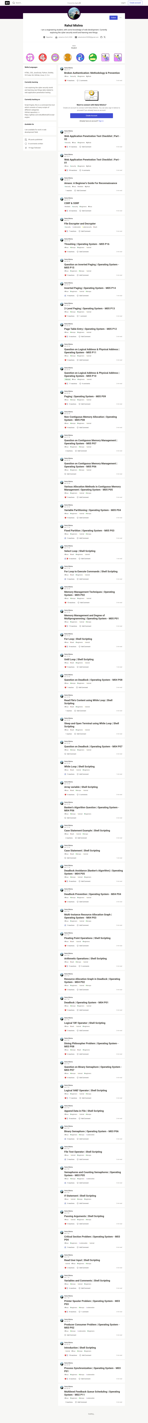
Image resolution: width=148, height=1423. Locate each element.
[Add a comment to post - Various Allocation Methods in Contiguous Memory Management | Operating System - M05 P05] (69, 497)
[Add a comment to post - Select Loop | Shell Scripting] (70, 558)
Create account (135, 3)
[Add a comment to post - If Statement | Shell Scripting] (69, 1203)
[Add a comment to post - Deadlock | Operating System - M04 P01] (69, 1010)
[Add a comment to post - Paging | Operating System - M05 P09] (70, 404)
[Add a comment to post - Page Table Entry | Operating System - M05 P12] (70, 336)
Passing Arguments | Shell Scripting (84, 1216)
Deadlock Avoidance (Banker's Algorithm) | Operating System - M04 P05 (93, 872)
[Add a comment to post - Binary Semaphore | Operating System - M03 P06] (69, 1139)
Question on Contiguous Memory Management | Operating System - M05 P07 (90, 442)
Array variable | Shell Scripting (81, 787)
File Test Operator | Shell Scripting (83, 1151)
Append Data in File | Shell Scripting (84, 1110)
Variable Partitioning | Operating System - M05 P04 (92, 510)
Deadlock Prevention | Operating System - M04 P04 (92, 894)
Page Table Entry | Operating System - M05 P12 (90, 328)
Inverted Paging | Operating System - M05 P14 (90, 288)
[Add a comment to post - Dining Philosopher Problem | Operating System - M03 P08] (69, 1054)
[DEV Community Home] (7, 3)
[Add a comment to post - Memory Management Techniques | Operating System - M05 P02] (69, 602)
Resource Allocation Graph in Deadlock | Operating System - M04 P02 (92, 981)
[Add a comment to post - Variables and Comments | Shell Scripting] (70, 1288)
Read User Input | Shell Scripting (82, 1260)
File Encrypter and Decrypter (80, 223)
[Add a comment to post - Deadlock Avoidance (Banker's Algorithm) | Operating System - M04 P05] (70, 881)
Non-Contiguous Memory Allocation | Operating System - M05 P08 (90, 418)
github (88, 76)
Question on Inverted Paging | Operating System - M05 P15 (91, 266)
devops (73, 247)
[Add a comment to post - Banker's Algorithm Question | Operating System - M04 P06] (70, 818)
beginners (81, 76)
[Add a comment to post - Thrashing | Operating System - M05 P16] (69, 252)
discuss (67, 379)
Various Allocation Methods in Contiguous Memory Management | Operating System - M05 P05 (92, 488)
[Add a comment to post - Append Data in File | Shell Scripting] (70, 1118)
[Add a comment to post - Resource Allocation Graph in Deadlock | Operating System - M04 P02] (69, 990)
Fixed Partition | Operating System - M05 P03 (89, 530)
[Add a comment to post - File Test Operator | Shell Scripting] (69, 1159)
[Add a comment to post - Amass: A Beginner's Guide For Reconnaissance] (68, 190)
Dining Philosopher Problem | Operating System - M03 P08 (91, 1045)
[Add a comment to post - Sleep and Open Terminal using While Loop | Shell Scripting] (68, 734)
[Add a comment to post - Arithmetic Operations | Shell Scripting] (70, 966)
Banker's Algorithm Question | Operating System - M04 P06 (91, 809)
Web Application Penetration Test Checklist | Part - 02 (92, 138)
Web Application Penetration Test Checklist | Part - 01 (92, 161)
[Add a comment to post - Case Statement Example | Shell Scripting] (68, 838)
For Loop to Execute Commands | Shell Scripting (90, 571)
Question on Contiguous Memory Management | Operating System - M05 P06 (90, 465)
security (73, 76)
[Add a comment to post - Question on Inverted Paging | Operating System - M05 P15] (69, 275)
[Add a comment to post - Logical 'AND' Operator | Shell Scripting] (70, 1098)
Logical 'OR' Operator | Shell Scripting (84, 1023)
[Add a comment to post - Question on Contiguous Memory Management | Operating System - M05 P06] (70, 474)
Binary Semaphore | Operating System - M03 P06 (91, 1131)
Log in (123, 3)
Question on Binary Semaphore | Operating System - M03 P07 (93, 1068)
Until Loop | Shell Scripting (79, 659)
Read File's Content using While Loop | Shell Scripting (88, 702)
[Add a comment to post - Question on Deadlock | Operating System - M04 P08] (69, 687)
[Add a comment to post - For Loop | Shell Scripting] (70, 646)
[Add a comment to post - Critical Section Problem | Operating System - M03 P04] (69, 1247)
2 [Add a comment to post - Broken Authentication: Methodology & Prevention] (81, 80)
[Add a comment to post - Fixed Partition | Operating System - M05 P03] (69, 538)
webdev (80, 187)
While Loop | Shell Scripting (79, 766)
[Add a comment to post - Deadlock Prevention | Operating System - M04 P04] (69, 902)
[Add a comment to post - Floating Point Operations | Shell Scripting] (69, 946)
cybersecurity (87, 227)
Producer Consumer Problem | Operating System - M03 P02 (92, 1326)
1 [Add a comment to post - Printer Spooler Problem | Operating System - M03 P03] (83, 1312)
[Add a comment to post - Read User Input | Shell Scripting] (69, 1268)
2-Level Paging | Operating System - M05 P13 (89, 308)
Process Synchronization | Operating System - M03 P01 (92, 1370)
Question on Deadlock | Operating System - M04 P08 (93, 679)
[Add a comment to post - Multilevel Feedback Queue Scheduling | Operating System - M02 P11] (68, 1402)
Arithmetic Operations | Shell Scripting (85, 958)
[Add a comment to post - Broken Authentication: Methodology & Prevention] (69, 80)
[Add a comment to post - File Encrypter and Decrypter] (70, 231)
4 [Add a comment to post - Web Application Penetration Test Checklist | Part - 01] (84, 170)
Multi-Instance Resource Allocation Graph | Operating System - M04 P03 (88, 916)
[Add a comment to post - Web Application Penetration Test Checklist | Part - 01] (70, 170)
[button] (30, 57)
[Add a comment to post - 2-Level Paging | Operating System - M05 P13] (69, 316)
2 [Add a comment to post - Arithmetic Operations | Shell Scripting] (83, 966)
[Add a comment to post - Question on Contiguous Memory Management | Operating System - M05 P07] (68, 451)
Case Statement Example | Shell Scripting (87, 830)
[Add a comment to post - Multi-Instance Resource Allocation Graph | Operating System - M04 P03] (69, 925)
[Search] (14, 3)
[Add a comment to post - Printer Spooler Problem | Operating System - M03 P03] (70, 1312)
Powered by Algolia (74, 3)
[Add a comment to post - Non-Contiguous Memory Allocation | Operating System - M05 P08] (69, 427)
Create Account (91, 116)
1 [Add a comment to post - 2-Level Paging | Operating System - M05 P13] (81, 316)
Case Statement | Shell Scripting (82, 850)
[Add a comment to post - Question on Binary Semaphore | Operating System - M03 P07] (69, 1077)
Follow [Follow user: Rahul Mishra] (113, 18)
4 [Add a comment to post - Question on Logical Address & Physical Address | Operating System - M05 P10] (84, 383)
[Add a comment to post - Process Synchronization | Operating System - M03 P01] (70, 1379)
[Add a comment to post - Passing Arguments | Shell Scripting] (69, 1224)
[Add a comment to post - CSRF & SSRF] (70, 211)
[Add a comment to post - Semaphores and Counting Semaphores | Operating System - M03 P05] (69, 1183)
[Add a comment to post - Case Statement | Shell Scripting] (70, 858)
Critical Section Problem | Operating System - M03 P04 (92, 1238)
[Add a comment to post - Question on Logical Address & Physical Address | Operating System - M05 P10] (70, 383)
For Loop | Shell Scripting (78, 639)
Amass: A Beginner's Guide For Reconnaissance (90, 183)
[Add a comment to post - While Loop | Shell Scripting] (69, 774)
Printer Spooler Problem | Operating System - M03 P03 (92, 1303)
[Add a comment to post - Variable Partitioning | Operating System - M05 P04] (69, 518)
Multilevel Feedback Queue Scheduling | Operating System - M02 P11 (92, 1393)
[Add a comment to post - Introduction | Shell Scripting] (70, 1355)
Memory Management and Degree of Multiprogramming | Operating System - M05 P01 (91, 617)
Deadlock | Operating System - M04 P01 (86, 1002)
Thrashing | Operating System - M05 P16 (86, 244)
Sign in (101, 121)
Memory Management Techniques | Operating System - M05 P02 (89, 593)
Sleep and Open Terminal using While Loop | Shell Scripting (91, 725)
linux (66, 76)
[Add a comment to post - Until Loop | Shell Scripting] (69, 667)
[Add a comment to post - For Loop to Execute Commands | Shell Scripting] (69, 579)
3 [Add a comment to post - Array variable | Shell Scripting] (81, 794)
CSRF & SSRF (71, 203)
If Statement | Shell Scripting (80, 1195)
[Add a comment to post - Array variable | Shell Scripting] (69, 794)
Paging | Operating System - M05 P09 (85, 396)
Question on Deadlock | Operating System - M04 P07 (93, 746)
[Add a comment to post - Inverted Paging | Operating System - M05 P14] (69, 296)
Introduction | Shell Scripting (80, 1347)
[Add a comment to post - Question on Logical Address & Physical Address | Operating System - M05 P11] (69, 360)
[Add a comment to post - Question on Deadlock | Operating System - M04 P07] (70, 754)
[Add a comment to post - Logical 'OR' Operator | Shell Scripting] (69, 1030)
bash (95, 227)
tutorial (88, 247)
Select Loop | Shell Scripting (79, 551)
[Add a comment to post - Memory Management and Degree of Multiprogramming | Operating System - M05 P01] (70, 626)
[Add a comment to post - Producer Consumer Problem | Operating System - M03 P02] (70, 1335)
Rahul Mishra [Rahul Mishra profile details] (68, 68)
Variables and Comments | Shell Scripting (87, 1280)
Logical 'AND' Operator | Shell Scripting (85, 1090)
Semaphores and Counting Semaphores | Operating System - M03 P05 (92, 1174)
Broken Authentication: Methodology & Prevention (92, 72)
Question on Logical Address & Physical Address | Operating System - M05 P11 (91, 351)
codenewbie (76, 227)
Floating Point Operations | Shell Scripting (87, 938)
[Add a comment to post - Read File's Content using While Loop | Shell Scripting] (68, 710)
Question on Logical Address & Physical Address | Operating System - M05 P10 (91, 374)
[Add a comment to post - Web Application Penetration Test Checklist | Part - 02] (70, 147)
